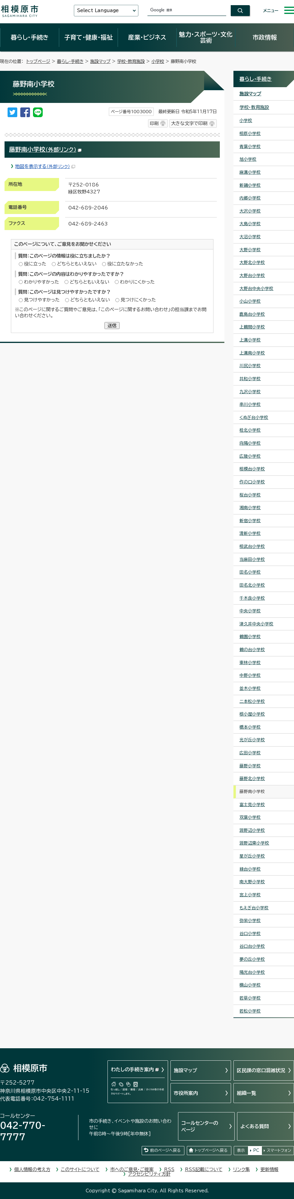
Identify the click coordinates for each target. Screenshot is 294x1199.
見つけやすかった (42, 300)
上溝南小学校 (252, 353)
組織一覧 (246, 1093)
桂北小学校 (250, 430)
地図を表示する (45, 166)
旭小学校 (247, 159)
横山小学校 (250, 985)
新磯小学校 (250, 185)
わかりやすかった (41, 282)
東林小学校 (250, 662)
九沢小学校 (250, 392)
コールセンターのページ (199, 1126)
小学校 (157, 61)
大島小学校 (250, 224)
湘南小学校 (250, 508)
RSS (169, 1169)
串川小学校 (250, 404)
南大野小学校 (252, 882)
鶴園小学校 (250, 636)
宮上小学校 (250, 895)
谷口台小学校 (252, 946)
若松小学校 (250, 1011)
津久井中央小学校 (256, 624)
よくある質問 (254, 1126)
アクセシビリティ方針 (149, 1174)
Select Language (98, 10)
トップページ (38, 61)
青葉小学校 (250, 146)
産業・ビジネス (147, 37)
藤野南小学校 (45, 149)
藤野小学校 (250, 766)
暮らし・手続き (30, 37)
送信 (112, 325)
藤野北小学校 (252, 778)
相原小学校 (250, 133)
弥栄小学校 (250, 920)
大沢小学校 (250, 211)
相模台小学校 (252, 469)
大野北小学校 (252, 262)
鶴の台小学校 (252, 649)
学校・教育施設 (131, 61)
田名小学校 (250, 572)
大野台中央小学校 (256, 288)
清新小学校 (250, 533)
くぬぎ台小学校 (253, 417)
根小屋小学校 (252, 714)
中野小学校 (250, 675)
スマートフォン (279, 1150)
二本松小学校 (252, 701)
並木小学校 (250, 688)
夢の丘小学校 (252, 959)
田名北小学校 (252, 585)
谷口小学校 (250, 933)
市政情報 (265, 37)
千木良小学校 (252, 598)
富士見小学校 (252, 804)
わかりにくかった (137, 282)
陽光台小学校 (252, 972)
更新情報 (269, 1169)
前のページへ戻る (165, 1150)
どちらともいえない (77, 264)
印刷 (154, 123)
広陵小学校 (250, 456)
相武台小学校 (252, 546)
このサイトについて (80, 1169)
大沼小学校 (250, 237)
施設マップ (100, 61)
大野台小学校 (252, 275)
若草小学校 (250, 998)
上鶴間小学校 (252, 327)
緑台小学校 (250, 869)
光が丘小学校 (252, 740)
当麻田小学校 (252, 559)
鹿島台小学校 (252, 314)
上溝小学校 (250, 340)
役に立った (35, 264)
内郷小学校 (250, 198)
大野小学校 (250, 250)
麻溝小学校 (250, 172)
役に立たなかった (125, 264)
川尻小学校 (250, 366)
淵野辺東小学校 (254, 843)
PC (256, 1150)
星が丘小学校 (252, 856)
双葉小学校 (250, 817)
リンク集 (241, 1169)
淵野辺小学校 (252, 830)
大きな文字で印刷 (189, 123)
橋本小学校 (250, 727)
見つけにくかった (138, 300)
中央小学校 (250, 611)
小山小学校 (250, 301)
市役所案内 (186, 1093)
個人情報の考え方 (32, 1169)
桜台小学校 (250, 495)
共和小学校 (250, 379)
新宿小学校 (250, 521)
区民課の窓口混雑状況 (261, 1070)
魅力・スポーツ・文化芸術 (206, 37)
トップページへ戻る (211, 1150)
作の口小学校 (252, 482)
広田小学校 (250, 753)
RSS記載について (204, 1169)
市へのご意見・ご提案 (132, 1169)
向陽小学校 (250, 443)
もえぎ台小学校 (254, 908)
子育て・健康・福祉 (88, 37)
